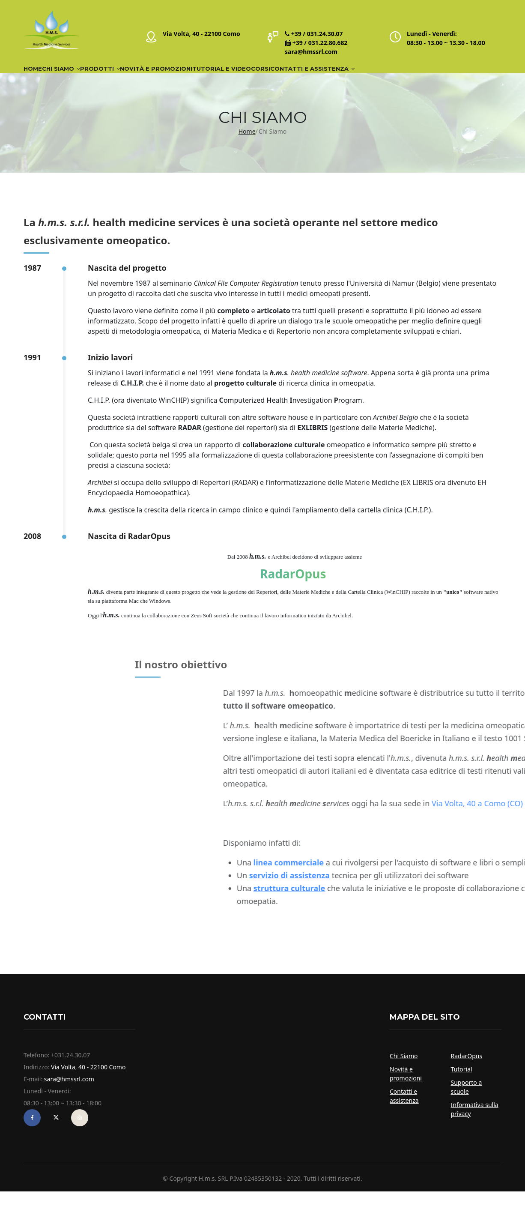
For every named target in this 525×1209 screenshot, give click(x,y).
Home (41, 77)
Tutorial (461, 1087)
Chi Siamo (86, 77)
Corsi (360, 77)
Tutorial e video (303, 77)
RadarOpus (467, 1073)
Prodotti (144, 77)
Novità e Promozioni (219, 77)
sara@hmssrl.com (311, 52)
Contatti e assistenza (431, 77)
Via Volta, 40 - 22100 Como (201, 34)
